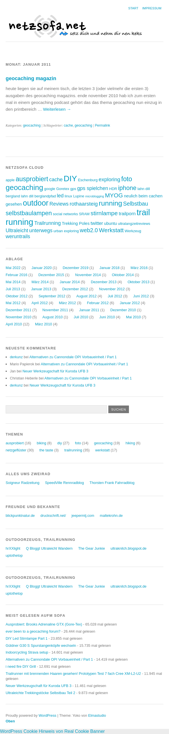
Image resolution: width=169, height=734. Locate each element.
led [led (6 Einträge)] (60, 196)
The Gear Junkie (91, 548)
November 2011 (55, 310)
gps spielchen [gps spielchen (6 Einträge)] (92, 188)
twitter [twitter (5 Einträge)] (97, 223)
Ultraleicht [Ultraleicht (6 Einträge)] (17, 230)
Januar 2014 (70, 282)
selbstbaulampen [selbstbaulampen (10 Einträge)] (29, 213)
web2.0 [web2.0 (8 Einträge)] (89, 230)
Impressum (151, 8)
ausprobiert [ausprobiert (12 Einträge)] (32, 179)
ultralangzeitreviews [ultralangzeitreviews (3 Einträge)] (134, 223)
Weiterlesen (57, 109)
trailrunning (73, 450)
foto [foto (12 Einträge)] (126, 179)
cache (68, 125)
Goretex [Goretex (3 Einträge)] (62, 189)
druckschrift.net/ (53, 515)
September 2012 (52, 296)
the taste (46, 450)
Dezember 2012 (75, 289)
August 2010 (52, 317)
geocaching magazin (31, 78)
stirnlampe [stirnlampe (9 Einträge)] (104, 213)
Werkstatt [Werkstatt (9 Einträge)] (111, 230)
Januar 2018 (109, 268)
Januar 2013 (41, 289)
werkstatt (102, 450)
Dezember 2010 (123, 310)
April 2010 (14, 324)
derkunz (16, 357)
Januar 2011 (89, 310)
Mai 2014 (13, 282)
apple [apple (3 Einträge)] (10, 180)
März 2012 (67, 303)
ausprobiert (15, 443)
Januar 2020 (42, 268)
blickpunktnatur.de (20, 515)
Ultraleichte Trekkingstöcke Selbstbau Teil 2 (40, 693)
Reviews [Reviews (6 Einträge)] (59, 204)
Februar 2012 (98, 303)
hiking (130, 443)
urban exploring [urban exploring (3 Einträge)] (66, 231)
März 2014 (40, 282)
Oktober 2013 (139, 282)
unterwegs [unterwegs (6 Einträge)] (40, 230)
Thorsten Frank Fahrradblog (111, 483)
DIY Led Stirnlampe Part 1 (26, 638)
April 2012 (40, 303)
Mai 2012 (13, 303)
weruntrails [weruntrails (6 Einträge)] (18, 236)
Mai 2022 (13, 268)
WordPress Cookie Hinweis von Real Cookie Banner (52, 731)
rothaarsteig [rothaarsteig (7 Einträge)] (84, 204)
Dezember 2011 (18, 310)
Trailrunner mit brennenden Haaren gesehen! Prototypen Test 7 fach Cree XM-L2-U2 (73, 673)
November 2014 (88, 275)
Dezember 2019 (75, 268)
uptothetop (14, 555)
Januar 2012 (130, 303)
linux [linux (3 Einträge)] (68, 196)
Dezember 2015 (51, 275)
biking (41, 443)
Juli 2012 (115, 296)
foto (78, 443)
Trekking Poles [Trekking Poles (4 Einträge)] (75, 223)
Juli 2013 (13, 289)
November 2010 (18, 317)
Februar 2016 (16, 275)
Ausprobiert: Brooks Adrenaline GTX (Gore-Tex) (44, 624)
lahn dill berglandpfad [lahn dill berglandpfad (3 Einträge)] (38, 196)
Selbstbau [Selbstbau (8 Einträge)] (135, 203)
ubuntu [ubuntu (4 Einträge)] (110, 223)
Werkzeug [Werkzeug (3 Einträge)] (133, 231)
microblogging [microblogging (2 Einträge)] (94, 196)
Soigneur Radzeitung (22, 483)
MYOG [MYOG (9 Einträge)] (114, 195)
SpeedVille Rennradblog (64, 483)
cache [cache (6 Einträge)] (56, 179)
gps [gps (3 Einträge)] (73, 189)
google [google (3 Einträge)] (49, 189)
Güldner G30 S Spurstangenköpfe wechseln (41, 645)
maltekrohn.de (111, 515)
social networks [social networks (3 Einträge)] (65, 214)
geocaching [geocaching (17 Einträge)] (24, 187)
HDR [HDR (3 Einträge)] (113, 189)
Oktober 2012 (17, 296)
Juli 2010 (81, 317)
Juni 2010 (107, 317)
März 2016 (139, 268)
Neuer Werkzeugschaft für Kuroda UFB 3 (55, 371)
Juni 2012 (141, 296)
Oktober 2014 (123, 275)
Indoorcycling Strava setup (27, 652)
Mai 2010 (133, 317)
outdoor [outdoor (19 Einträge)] (36, 203)
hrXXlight (13, 548)
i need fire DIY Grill (21, 666)
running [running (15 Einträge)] (110, 203)
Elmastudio (97, 715)
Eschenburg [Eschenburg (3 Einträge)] (87, 180)
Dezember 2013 (104, 282)
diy (59, 443)
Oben (10, 721)
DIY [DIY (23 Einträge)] (70, 178)
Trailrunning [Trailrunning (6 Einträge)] (47, 223)
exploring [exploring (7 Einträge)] (109, 179)
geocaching (32, 125)
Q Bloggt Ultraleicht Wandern (49, 548)
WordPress (47, 715)
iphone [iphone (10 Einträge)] (127, 187)
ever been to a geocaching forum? (33, 631)
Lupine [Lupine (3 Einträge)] (78, 196)
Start (133, 8)
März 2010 (43, 324)
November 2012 (112, 289)
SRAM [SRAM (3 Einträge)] (84, 214)
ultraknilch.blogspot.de (128, 548)
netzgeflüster (16, 450)
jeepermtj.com (82, 515)
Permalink (102, 125)
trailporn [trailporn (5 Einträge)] (127, 213)
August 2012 (86, 296)
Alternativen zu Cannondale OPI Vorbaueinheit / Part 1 (73, 357)
